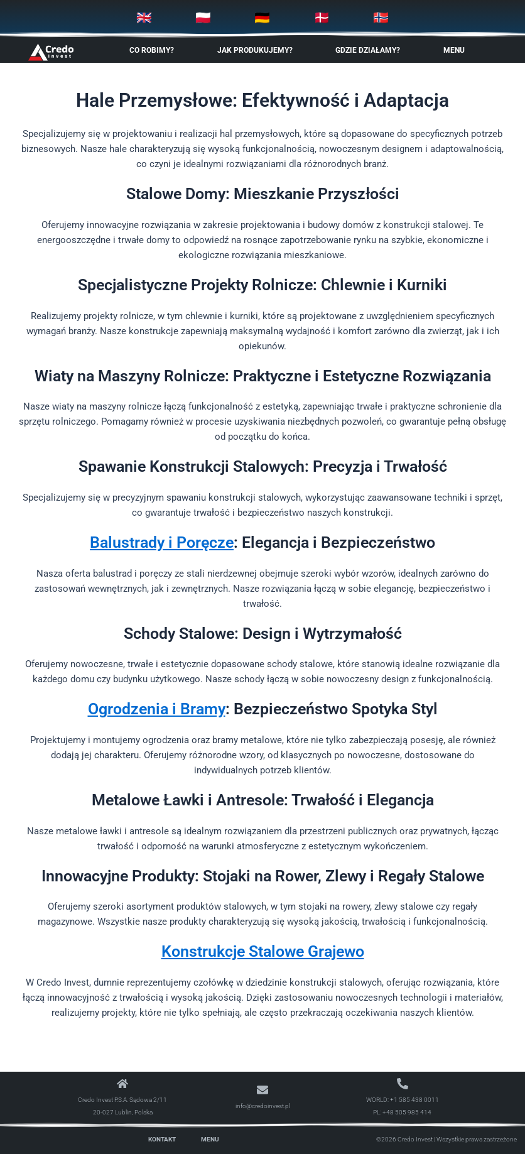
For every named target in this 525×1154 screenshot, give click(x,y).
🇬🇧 (144, 17)
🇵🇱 (203, 17)
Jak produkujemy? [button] (258, 50)
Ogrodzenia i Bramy (156, 709)
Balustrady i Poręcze (162, 542)
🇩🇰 (322, 17)
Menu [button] (457, 50)
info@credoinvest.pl (262, 1105)
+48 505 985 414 (406, 1112)
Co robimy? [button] (154, 50)
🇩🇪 (262, 17)
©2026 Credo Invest (404, 1139)
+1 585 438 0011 (414, 1099)
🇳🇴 (381, 17)
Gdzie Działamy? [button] (370, 50)
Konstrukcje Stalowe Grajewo (262, 951)
